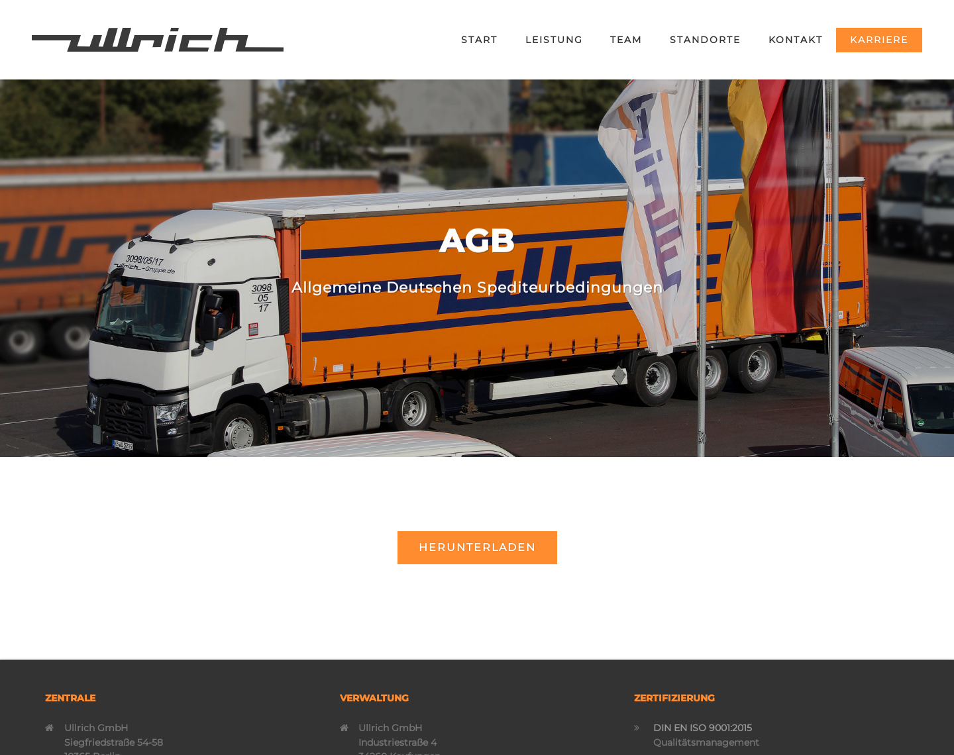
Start (479, 40)
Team (626, 40)
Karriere (879, 40)
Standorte (705, 40)
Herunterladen (477, 547)
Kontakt (795, 40)
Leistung (554, 40)
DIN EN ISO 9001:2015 (702, 728)
